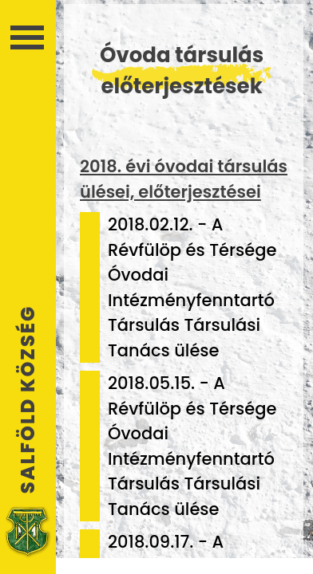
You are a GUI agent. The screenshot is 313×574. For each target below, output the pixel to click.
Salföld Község (28, 399)
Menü (27, 37)
